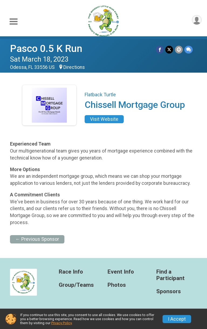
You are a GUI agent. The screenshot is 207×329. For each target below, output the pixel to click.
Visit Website (104, 119)
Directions (74, 67)
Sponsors (168, 291)
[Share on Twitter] (169, 50)
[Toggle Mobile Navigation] (13, 21)
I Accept (177, 319)
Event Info (121, 272)
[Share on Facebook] (160, 50)
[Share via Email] (179, 50)
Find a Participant (170, 275)
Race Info (71, 272)
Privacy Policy (61, 323)
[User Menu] (197, 20)
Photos (117, 285)
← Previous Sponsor (37, 239)
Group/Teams (76, 285)
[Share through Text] (188, 50)
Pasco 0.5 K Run (46, 48)
